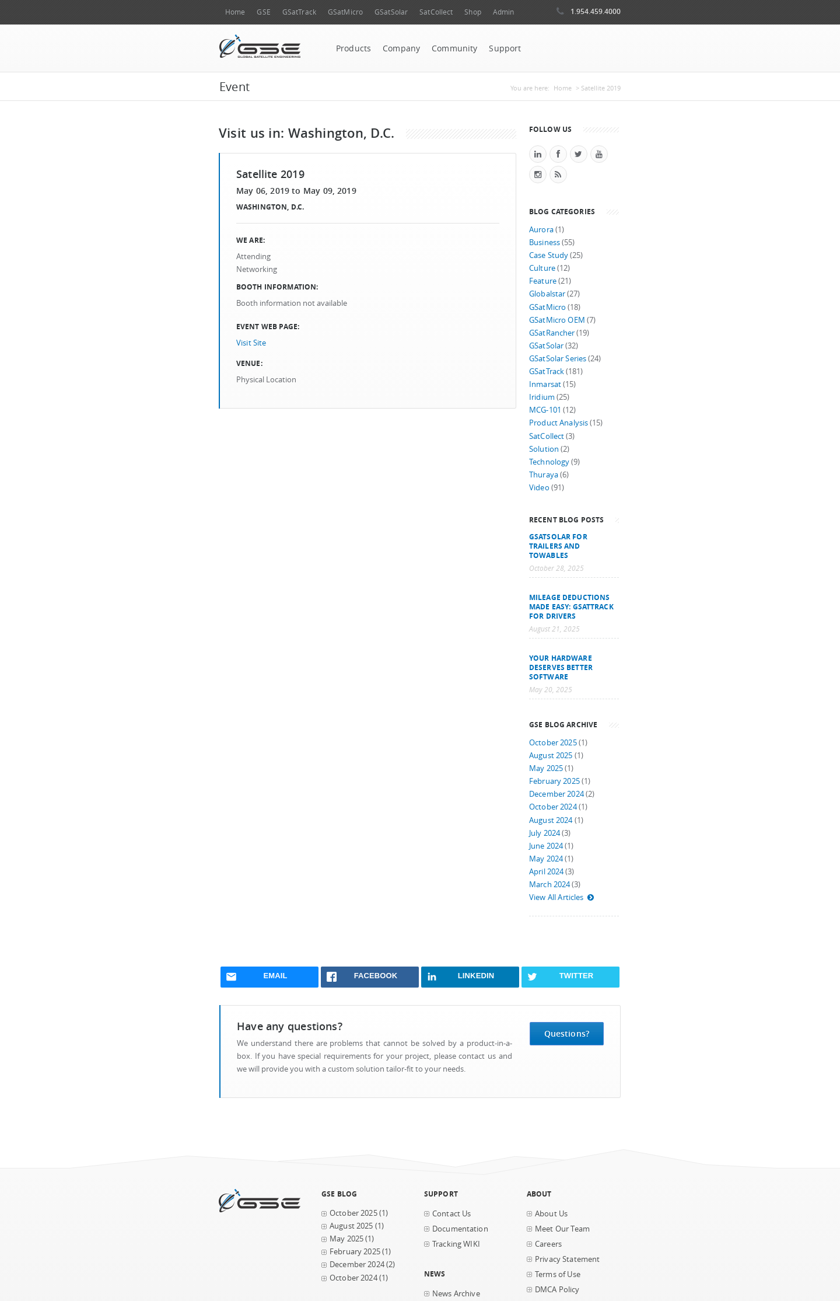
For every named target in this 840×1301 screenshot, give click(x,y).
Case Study (548, 255)
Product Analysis (558, 423)
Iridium (542, 397)
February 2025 (554, 781)
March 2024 (549, 885)
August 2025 (551, 756)
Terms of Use (557, 1274)
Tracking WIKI (456, 1244)
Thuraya (543, 475)
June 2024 (546, 846)
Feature (542, 281)
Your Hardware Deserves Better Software (561, 667)
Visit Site (251, 343)
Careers (548, 1244)
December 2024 (556, 794)
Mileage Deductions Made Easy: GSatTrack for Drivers (571, 606)
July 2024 (544, 833)
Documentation (460, 1229)
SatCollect (436, 12)
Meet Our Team (562, 1229)
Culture (542, 268)
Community (454, 48)
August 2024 (551, 820)
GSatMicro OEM (557, 320)
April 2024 (546, 872)
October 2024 (553, 807)
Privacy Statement (567, 1259)
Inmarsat (545, 384)
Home (235, 12)
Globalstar (547, 294)
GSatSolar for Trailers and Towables (558, 546)
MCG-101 (545, 410)
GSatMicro (345, 12)
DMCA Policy (557, 1290)
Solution (544, 449)
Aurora (541, 230)
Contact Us (451, 1214)
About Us (551, 1214)
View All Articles (561, 897)
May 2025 (546, 768)
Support (505, 48)
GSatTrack (299, 12)
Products (353, 48)
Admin (503, 12)
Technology (549, 462)
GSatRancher (552, 333)
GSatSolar (391, 12)
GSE (263, 12)
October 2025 (553, 743)
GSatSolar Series (557, 359)
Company (401, 48)
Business (544, 242)
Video (539, 488)
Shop (472, 12)
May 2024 (546, 859)
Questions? (566, 1033)
